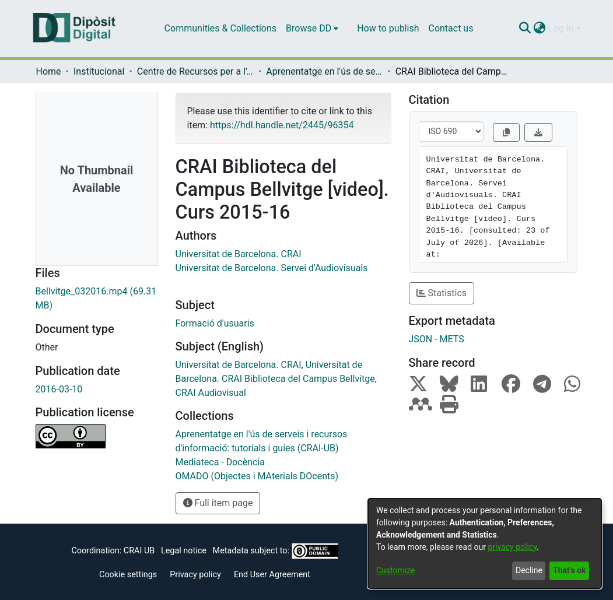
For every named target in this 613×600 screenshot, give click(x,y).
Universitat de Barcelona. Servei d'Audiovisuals (272, 267)
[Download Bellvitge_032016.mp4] (97, 299)
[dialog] (484, 543)
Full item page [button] (218, 502)
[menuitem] (312, 28)
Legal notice (183, 551)
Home (48, 71)
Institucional (98, 71)
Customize (395, 570)
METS (452, 339)
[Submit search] (525, 29)
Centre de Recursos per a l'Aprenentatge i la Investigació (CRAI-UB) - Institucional (195, 71)
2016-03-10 (59, 389)
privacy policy (512, 547)
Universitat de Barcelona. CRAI (239, 253)
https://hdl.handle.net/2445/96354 (281, 125)
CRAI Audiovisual (211, 392)
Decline (529, 570)
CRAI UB (139, 551)
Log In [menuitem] (561, 28)
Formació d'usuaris (215, 323)
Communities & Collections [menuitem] (220, 28)
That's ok (569, 570)
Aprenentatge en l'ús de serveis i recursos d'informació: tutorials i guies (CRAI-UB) (324, 71)
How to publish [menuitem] (388, 28)
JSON (421, 339)
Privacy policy (195, 575)
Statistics (441, 293)
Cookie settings (128, 575)
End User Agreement (272, 575)
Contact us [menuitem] (450, 28)
